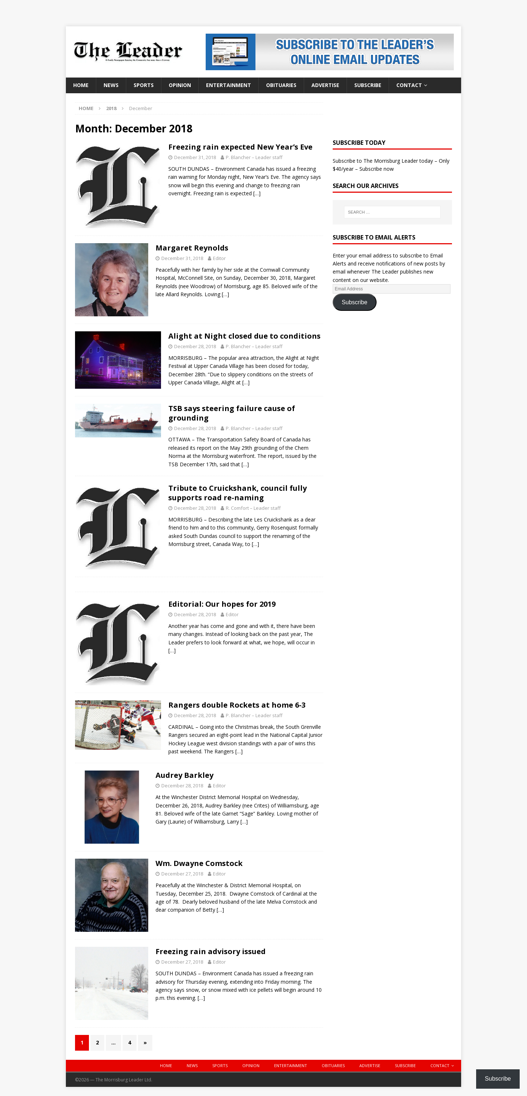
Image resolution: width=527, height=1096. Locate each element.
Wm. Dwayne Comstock (199, 863)
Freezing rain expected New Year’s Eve (240, 147)
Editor (219, 258)
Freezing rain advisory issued (211, 951)
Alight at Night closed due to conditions (244, 336)
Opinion (180, 85)
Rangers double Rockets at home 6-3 (237, 705)
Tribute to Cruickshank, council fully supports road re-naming (237, 492)
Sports (144, 85)
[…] (257, 193)
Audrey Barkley (184, 775)
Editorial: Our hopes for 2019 (222, 604)
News (111, 85)
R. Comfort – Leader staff (253, 508)
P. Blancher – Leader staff (254, 157)
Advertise (325, 85)
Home (81, 85)
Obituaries (281, 85)
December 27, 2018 (182, 873)
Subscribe (367, 85)
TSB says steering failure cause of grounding (231, 413)
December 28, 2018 (195, 346)
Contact (409, 85)
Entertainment (228, 85)
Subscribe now (376, 168)
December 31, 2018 (195, 157)
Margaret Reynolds (192, 248)
